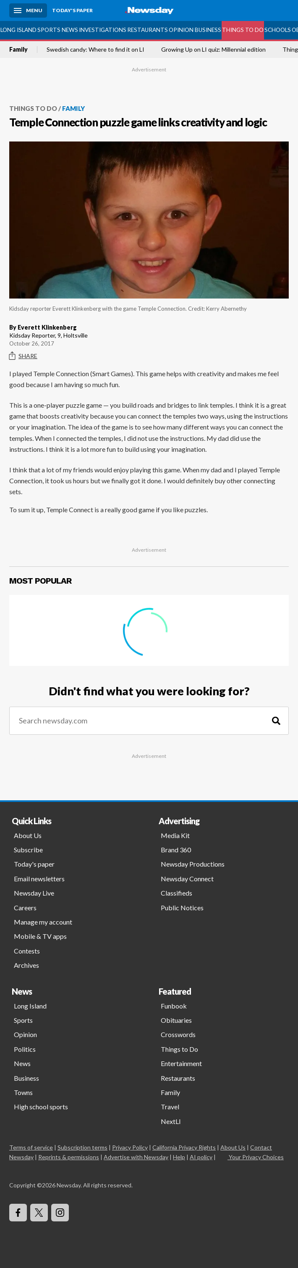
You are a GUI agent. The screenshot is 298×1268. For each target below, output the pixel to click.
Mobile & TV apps (40, 936)
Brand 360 (176, 850)
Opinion (181, 29)
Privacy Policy (130, 1147)
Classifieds (176, 893)
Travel (170, 1107)
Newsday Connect (187, 879)
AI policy (201, 1157)
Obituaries (176, 1020)
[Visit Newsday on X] (39, 1212)
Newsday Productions (193, 864)
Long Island (18, 29)
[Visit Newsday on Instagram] (60, 1212)
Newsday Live (34, 893)
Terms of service (31, 1147)
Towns (23, 1092)
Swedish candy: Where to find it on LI (95, 49)
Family (18, 49)
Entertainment (181, 1063)
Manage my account (43, 922)
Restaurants (147, 29)
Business (208, 29)
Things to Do (243, 29)
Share (23, 356)
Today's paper (34, 864)
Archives (26, 965)
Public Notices (182, 908)
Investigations (102, 29)
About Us (28, 835)
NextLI (171, 1121)
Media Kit (175, 835)
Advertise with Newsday (136, 1157)
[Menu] (28, 10)
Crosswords (178, 1034)
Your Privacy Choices (255, 1157)
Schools (277, 29)
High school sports (41, 1107)
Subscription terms (82, 1147)
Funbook (174, 1006)
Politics (25, 1049)
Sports (48, 29)
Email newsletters (39, 879)
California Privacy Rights (184, 1147)
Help (179, 1157)
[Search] (276, 721)
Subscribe (28, 850)
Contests (27, 951)
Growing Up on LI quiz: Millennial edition (213, 49)
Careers (25, 908)
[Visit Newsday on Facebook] (18, 1212)
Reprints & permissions (68, 1157)
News (70, 29)
